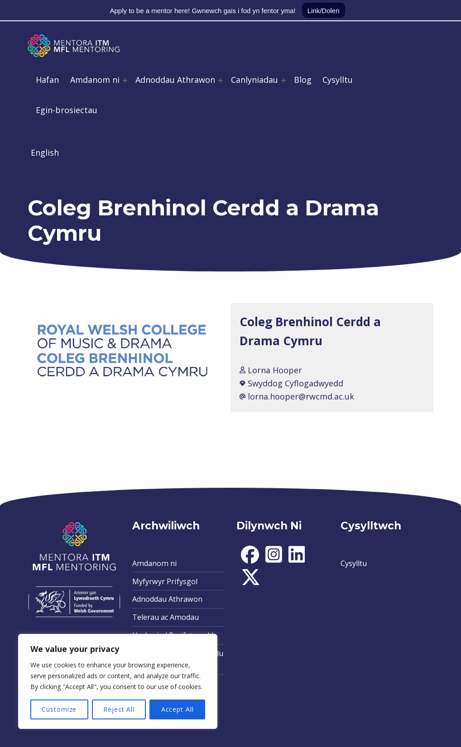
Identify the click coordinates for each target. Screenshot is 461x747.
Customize (59, 709)
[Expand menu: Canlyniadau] (283, 80)
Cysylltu (337, 79)
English (45, 152)
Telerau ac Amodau (165, 617)
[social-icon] (250, 561)
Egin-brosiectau (66, 110)
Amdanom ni (95, 79)
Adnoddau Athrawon (175, 79)
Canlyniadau (254, 79)
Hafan (47, 79)
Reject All (118, 709)
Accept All (177, 709)
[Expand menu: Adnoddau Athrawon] (220, 80)
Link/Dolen (323, 10)
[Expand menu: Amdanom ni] (125, 80)
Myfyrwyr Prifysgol (164, 581)
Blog (303, 79)
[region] (117, 681)
